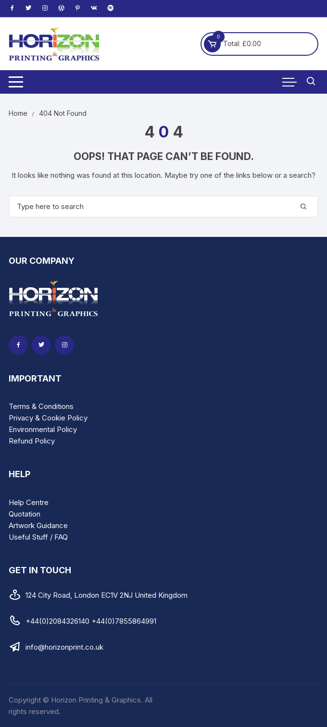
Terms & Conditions (41, 406)
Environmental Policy (43, 429)
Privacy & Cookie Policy (48, 417)
